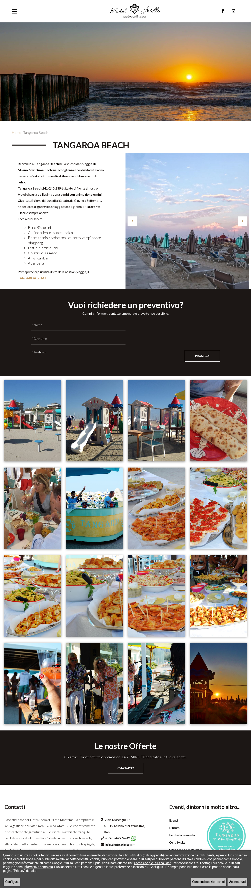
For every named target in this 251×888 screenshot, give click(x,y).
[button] (14, 11)
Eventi (173, 820)
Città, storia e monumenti (186, 850)
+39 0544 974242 (117, 838)
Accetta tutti (237, 882)
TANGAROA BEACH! (33, 278)
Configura (12, 882)
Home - (17, 132)
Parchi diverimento (182, 835)
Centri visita (177, 842)
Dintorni (174, 828)
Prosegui (202, 355)
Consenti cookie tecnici (208, 882)
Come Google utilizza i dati (152, 863)
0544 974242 (125, 768)
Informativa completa (38, 867)
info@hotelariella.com (120, 844)
